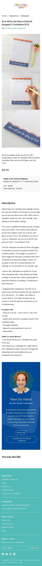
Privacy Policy (8, 490)
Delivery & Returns (10, 479)
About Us (6, 520)
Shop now (21, 432)
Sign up (33, 548)
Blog (3, 531)
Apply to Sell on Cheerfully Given (16, 505)
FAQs (4, 483)
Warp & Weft (18, 562)
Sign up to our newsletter (13, 542)
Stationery (14, 16)
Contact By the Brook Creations (22, 439)
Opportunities (8, 527)
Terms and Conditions (11, 493)
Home (4, 16)
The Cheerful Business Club (14, 509)
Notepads (25, 16)
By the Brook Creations (14, 28)
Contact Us (6, 486)
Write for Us (7, 524)
